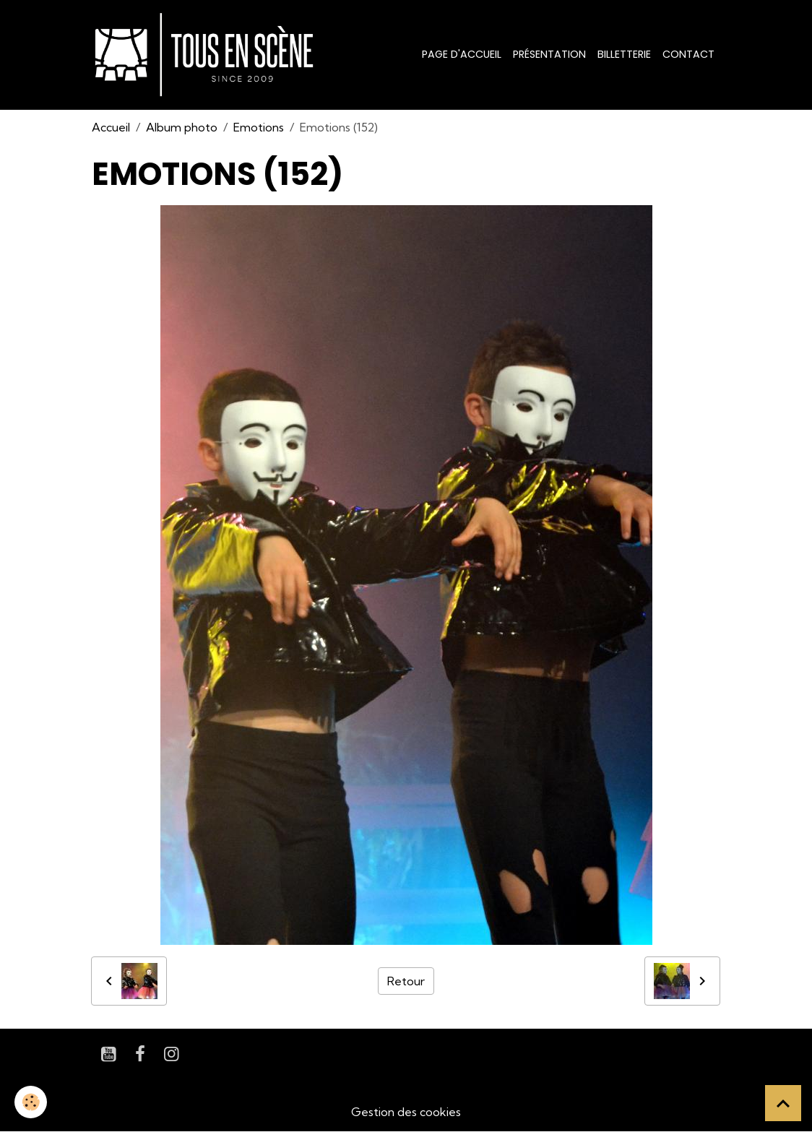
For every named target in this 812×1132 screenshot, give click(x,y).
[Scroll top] (783, 1103)
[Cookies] (30, 1102)
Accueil (111, 127)
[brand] (207, 55)
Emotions (258, 127)
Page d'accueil (461, 54)
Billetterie (624, 54)
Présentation (549, 54)
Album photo (181, 127)
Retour (406, 981)
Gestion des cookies (406, 1112)
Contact (688, 54)
